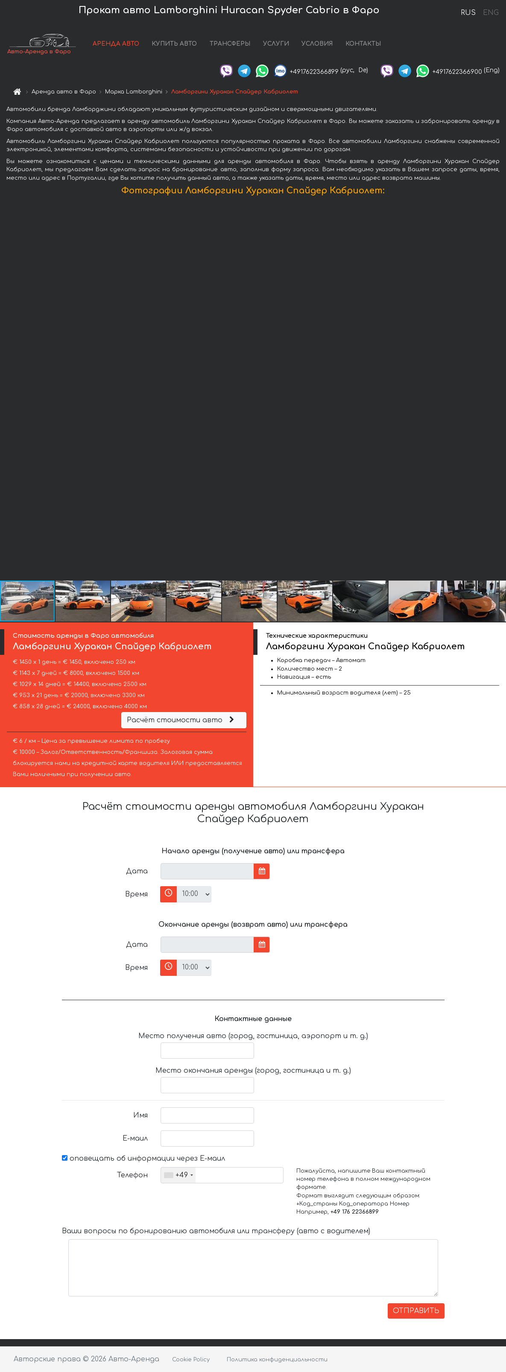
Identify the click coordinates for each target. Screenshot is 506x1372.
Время (136, 894)
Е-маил (135, 1138)
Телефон (132, 1175)
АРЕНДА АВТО (116, 44)
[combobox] (178, 1175)
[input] (207, 871)
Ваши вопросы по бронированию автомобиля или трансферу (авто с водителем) (216, 1231)
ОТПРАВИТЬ (416, 1311)
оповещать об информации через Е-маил (143, 1158)
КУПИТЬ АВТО (174, 44)
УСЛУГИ (276, 44)
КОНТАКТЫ (363, 44)
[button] (498, 390)
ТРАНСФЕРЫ (230, 44)
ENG (490, 13)
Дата (137, 871)
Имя (140, 1115)
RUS (468, 13)
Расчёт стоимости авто (181, 720)
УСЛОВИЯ (317, 44)
